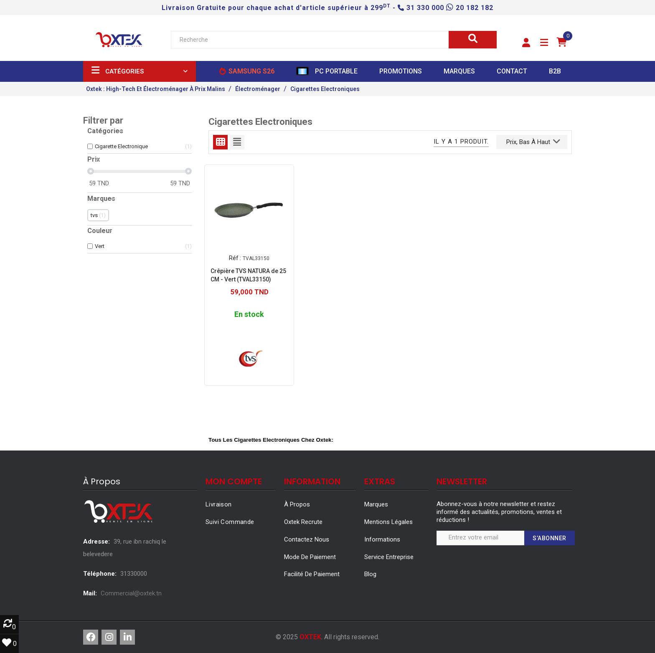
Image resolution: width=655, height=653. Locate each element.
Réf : (235, 258)
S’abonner (549, 538)
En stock (249, 314)
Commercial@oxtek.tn (131, 593)
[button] (526, 43)
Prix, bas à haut (533, 141)
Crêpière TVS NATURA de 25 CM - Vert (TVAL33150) (248, 274)
